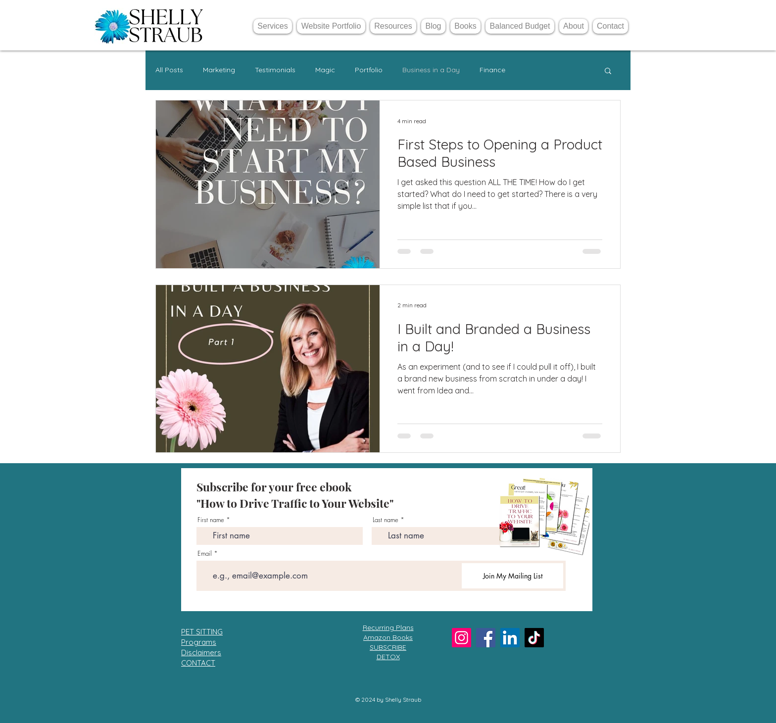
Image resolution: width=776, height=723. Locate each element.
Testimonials (275, 69)
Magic (325, 69)
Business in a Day (431, 69)
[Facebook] (485, 637)
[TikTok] (534, 637)
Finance (492, 69)
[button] (608, 71)
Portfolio (369, 69)
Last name (385, 520)
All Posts (169, 69)
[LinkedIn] (510, 637)
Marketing (219, 69)
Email (204, 553)
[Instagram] (461, 637)
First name (210, 520)
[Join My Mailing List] (512, 576)
